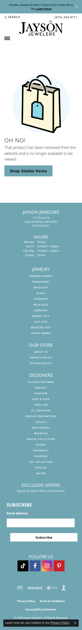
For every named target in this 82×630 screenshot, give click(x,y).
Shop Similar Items (28, 170)
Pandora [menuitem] (41, 456)
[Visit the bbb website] (64, 588)
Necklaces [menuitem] (41, 304)
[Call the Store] (41, 226)
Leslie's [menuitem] (41, 422)
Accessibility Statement (41, 609)
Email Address (19, 513)
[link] (66, 17)
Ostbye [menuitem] (41, 444)
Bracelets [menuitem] (40, 287)
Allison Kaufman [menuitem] (41, 382)
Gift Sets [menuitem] (41, 321)
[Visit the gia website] (52, 588)
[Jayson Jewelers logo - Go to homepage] (41, 28)
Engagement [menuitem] (41, 281)
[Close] (76, 6)
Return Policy (41, 363)
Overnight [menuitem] (41, 450)
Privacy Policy (41, 357)
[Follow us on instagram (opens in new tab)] (47, 565)
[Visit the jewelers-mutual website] (35, 588)
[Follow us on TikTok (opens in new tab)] (22, 565)
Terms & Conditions (52, 601)
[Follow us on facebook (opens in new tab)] (35, 565)
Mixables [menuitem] (41, 433)
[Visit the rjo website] (20, 588)
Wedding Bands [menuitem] (40, 276)
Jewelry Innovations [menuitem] (41, 416)
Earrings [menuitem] (41, 310)
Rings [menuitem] (41, 293)
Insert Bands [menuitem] (41, 333)
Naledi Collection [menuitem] (41, 439)
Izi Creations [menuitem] (41, 410)
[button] (12, 17)
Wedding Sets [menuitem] (41, 327)
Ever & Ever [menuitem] (40, 399)
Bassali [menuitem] (41, 387)
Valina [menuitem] (41, 473)
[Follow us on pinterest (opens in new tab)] (59, 565)
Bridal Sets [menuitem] (41, 316)
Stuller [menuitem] (41, 467)
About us (41, 351)
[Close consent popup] (75, 623)
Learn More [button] (43, 8)
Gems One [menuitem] (41, 404)
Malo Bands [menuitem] (41, 427)
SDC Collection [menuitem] (40, 461)
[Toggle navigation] (7, 38)
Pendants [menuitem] (41, 299)
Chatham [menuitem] (40, 393)
